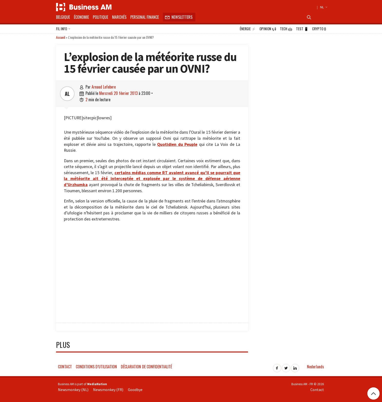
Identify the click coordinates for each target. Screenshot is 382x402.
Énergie (248, 28)
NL (323, 7)
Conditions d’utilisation (96, 367)
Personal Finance (144, 17)
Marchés (119, 17)
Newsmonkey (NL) (73, 389)
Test (302, 28)
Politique (100, 17)
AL (67, 93)
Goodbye (135, 389)
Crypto (319, 28)
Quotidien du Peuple (177, 144)
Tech (286, 28)
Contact (65, 367)
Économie (81, 17)
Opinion (267, 28)
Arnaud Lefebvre (104, 87)
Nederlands (315, 367)
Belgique (63, 17)
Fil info (63, 29)
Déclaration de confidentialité (146, 367)
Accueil (60, 37)
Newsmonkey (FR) (108, 389)
